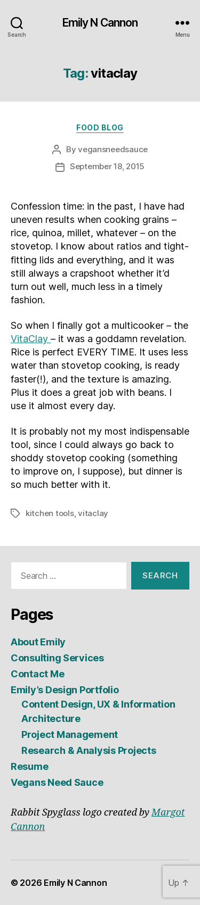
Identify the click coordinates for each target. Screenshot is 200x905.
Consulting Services (57, 657)
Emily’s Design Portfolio (65, 689)
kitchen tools (50, 513)
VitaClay (31, 338)
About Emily (38, 641)
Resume (29, 766)
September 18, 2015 (107, 166)
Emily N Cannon (100, 22)
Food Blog (100, 127)
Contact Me (37, 673)
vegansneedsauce (113, 149)
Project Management (69, 734)
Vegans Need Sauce (57, 782)
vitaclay (93, 513)
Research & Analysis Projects (88, 750)
